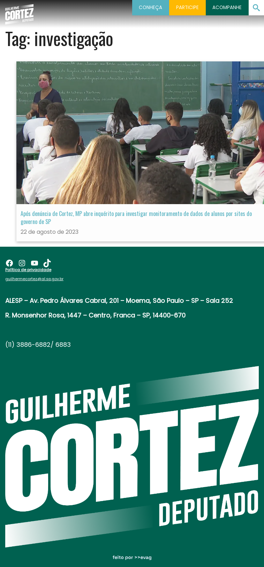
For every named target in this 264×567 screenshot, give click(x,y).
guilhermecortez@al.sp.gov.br (34, 279)
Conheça (150, 7)
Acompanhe (227, 7)
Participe (187, 7)
